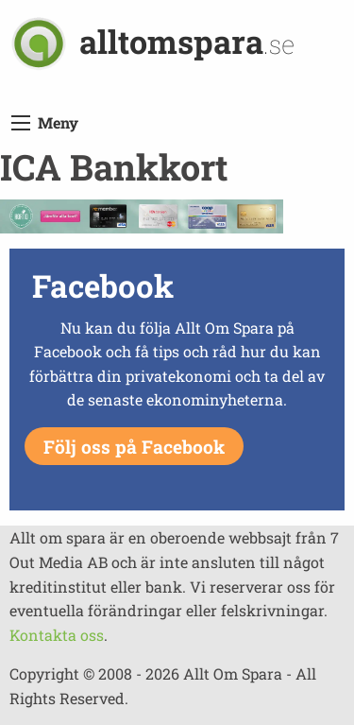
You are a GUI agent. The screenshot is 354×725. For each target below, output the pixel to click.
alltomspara (187, 41)
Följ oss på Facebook (134, 446)
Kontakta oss (56, 635)
